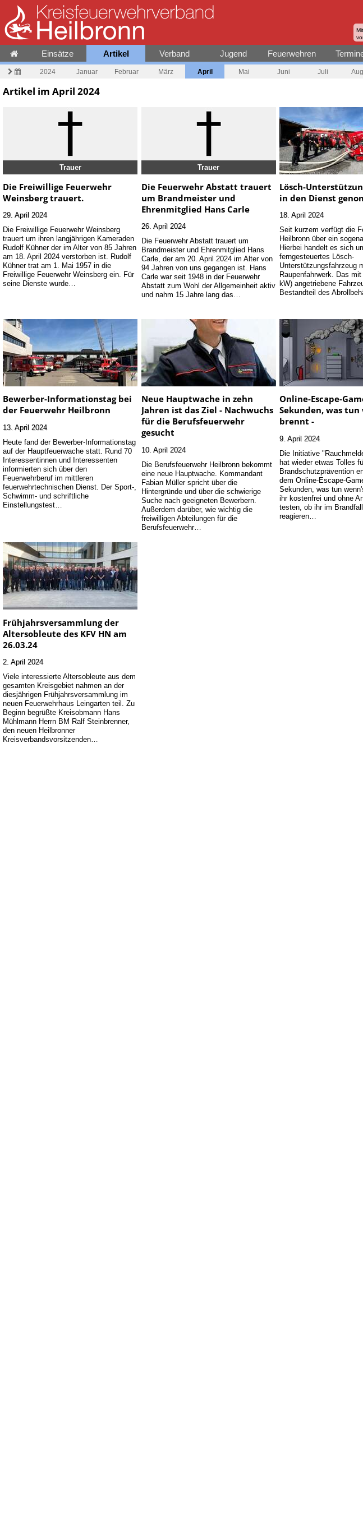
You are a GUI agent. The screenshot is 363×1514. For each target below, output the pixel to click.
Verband (174, 53)
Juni (283, 71)
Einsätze (57, 53)
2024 (48, 71)
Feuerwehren (292, 53)
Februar (126, 71)
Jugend (233, 53)
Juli (323, 71)
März (165, 71)
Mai (244, 71)
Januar (87, 71)
